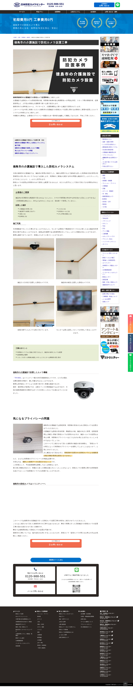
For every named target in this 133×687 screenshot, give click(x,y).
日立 (103, 228)
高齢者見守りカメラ (108, 285)
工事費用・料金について (109, 296)
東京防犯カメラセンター (106, 631)
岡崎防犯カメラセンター (105, 660)
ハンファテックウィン (109, 241)
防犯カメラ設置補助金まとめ (66, 632)
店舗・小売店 (40, 624)
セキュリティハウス (108, 236)
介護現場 (39, 634)
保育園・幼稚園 (107, 180)
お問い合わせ (104, 6)
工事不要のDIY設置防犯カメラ (23, 619)
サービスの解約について (87, 621)
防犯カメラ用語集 (63, 629)
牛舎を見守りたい (107, 166)
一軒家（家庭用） (41, 648)
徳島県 (28, 37)
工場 (103, 178)
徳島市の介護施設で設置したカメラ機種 (27, 148)
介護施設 (105, 186)
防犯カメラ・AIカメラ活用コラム (67, 627)
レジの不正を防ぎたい (109, 144)
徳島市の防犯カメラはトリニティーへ (26, 153)
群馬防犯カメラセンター (106, 639)
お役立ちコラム (75, 12)
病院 (103, 175)
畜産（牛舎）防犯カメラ (109, 282)
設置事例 (57, 12)
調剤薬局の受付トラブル (109, 147)
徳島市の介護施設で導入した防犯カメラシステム (30, 142)
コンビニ (39, 629)
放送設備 (105, 279)
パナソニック (106, 221)
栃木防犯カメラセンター (106, 643)
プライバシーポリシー (86, 624)
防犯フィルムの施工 (108, 257)
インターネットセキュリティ (23, 643)
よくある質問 (106, 299)
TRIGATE (105, 218)
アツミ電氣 (105, 231)
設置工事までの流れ (108, 294)
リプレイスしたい (107, 155)
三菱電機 (105, 233)
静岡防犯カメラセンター (105, 646)
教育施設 (39, 637)
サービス (22, 12)
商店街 (104, 204)
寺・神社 (105, 193)
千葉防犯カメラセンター (106, 635)
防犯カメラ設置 (19, 613)
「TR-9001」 (18, 378)
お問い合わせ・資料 (111, 12)
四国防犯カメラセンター (105, 667)
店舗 (103, 188)
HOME (15, 37)
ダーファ (105, 244)
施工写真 (17, 145)
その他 (104, 207)
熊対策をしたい (107, 139)
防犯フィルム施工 (20, 638)
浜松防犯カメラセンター (105, 650)
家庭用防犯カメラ (107, 196)
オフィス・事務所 (107, 191)
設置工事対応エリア (64, 637)
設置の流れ (83, 619)
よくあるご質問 (63, 634)
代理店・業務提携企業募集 (87, 616)
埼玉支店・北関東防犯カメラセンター (109, 620)
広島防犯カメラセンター (105, 671)
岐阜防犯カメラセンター (105, 653)
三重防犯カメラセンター (105, 657)
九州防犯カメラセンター (105, 675)
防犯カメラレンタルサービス (66, 613)
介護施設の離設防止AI (109, 152)
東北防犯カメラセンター (105, 664)
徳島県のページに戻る (56, 560)
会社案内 (93, 12)
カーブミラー (106, 263)
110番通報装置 (107, 270)
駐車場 (104, 199)
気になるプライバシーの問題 (23, 150)
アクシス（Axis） (107, 239)
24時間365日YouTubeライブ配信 (24, 621)
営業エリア (105, 301)
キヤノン (105, 223)
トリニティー (106, 216)
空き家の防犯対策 (107, 149)
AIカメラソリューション (22, 616)
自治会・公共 (106, 201)
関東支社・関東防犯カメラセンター (109, 617)
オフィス (39, 619)
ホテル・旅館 (40, 627)
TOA (103, 226)
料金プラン (39, 12)
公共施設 (39, 640)
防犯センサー (106, 277)
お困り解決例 (62, 624)
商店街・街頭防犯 (41, 645)
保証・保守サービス (64, 619)
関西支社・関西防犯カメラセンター (108, 624)
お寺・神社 (40, 642)
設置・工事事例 (21, 37)
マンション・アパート (109, 183)
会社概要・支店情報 (86, 613)
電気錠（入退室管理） (109, 260)
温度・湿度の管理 (107, 142)
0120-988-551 (55, 4)
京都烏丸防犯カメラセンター (106, 628)
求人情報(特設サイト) (86, 627)
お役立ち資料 (62, 621)
